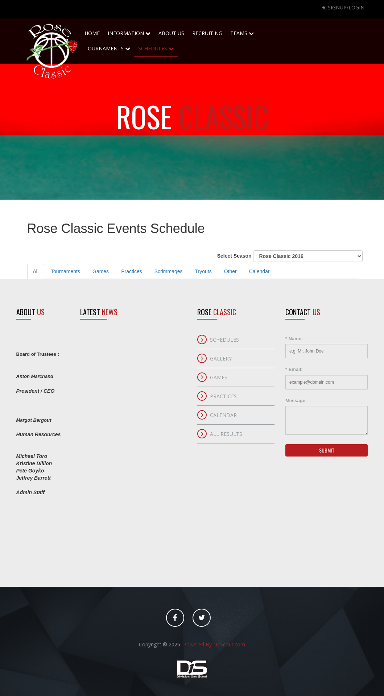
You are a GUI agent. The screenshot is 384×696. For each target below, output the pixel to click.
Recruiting (207, 31)
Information (129, 33)
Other (230, 271)
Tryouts (203, 271)
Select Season (290, 256)
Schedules (156, 46)
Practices (131, 271)
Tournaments (107, 46)
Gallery (221, 358)
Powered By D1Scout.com (213, 644)
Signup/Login (343, 7)
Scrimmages (168, 271)
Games (100, 271)
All (36, 271)
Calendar (259, 271)
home (92, 31)
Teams (242, 31)
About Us (171, 31)
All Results (226, 433)
